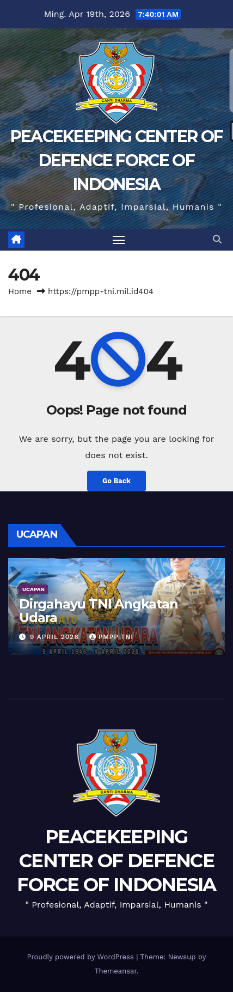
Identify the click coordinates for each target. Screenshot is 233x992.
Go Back (116, 481)
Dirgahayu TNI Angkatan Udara (98, 610)
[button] (217, 239)
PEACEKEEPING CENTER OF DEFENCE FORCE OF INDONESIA (116, 160)
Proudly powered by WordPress (82, 957)
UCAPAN (33, 589)
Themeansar (116, 971)
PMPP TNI (111, 637)
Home (20, 291)
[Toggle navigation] (119, 239)
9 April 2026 (56, 637)
